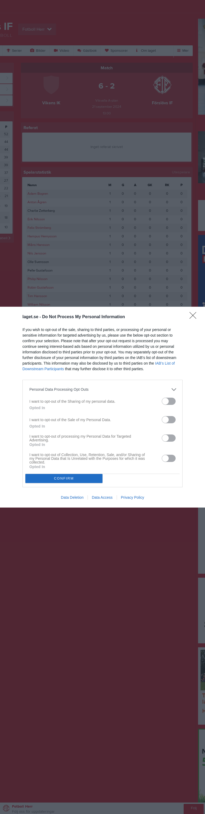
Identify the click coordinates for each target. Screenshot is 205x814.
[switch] (169, 401)
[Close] (195, 317)
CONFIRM (64, 478)
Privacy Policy (132, 497)
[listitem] (102, 389)
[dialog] (102, 407)
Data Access (102, 497)
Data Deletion (72, 497)
